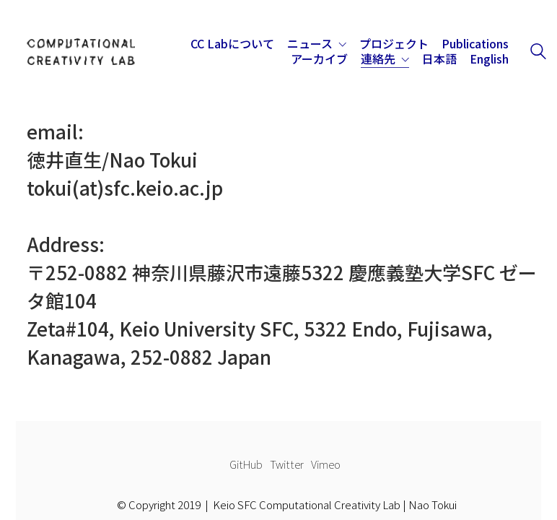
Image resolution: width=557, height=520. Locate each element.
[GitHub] (246, 464)
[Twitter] (287, 464)
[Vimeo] (326, 464)
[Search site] (538, 52)
